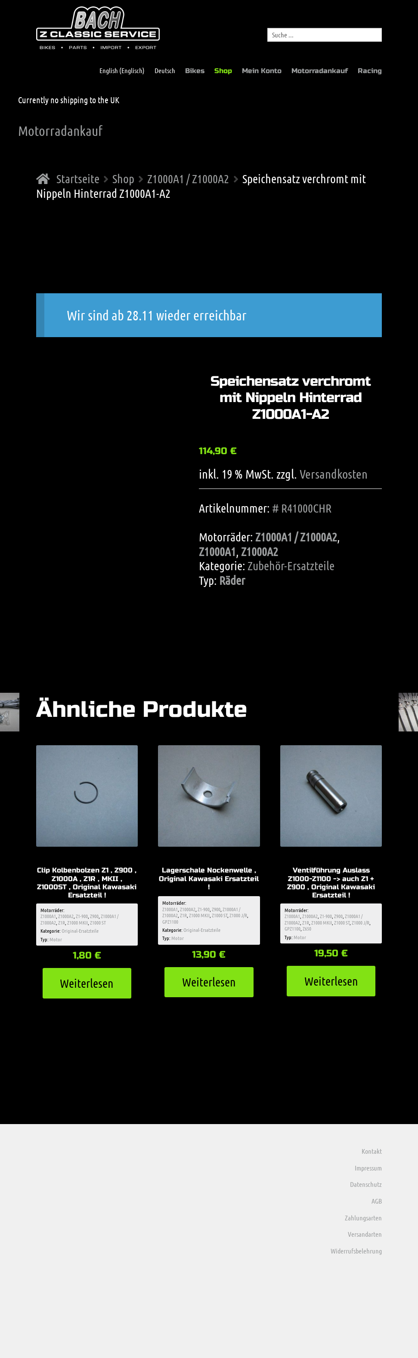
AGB (377, 1201)
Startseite (77, 178)
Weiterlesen (87, 983)
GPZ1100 (170, 921)
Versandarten (365, 1234)
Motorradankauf (319, 71)
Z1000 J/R (238, 915)
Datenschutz (366, 1184)
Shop (223, 71)
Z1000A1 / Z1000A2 (188, 178)
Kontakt (372, 1151)
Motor (56, 939)
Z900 (94, 916)
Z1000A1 (217, 551)
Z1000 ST (98, 922)
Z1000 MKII (77, 922)
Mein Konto (262, 71)
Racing (370, 71)
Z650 (307, 928)
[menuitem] (118, 70)
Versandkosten (334, 473)
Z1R (61, 922)
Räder (232, 580)
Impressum (368, 1168)
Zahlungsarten (363, 1218)
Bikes (194, 71)
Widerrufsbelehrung (356, 1251)
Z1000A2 (259, 551)
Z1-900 (82, 916)
